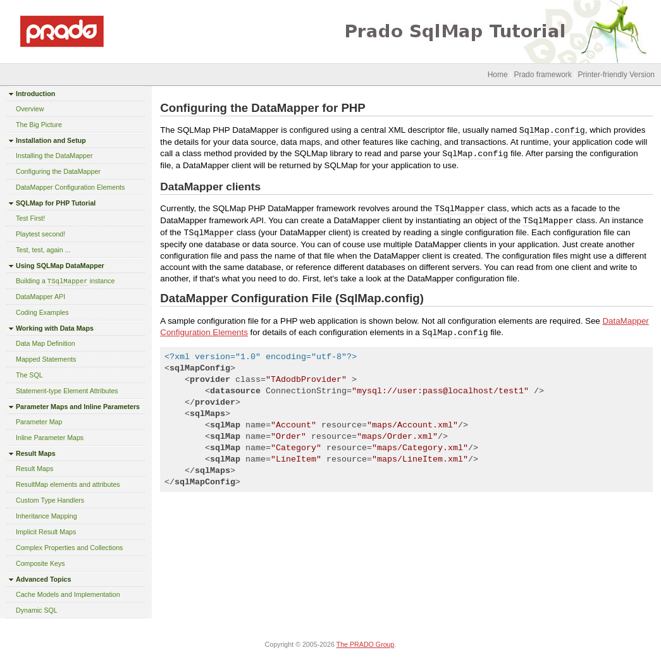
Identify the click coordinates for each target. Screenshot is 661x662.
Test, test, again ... (43, 250)
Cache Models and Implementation (68, 594)
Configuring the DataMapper (58, 171)
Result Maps (34, 468)
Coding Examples (42, 312)
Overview (30, 109)
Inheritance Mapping (46, 516)
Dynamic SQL (37, 610)
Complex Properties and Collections (69, 547)
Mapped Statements (46, 359)
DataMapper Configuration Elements (70, 187)
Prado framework (542, 74)
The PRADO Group (366, 644)
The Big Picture (39, 124)
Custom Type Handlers (50, 500)
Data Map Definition (45, 343)
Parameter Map (39, 422)
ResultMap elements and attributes (68, 484)
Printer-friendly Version (616, 74)
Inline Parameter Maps (49, 437)
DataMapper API (40, 296)
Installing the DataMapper (54, 155)
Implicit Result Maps (46, 532)
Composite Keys (40, 563)
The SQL (29, 375)
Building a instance (65, 281)
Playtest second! (40, 234)
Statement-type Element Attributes (67, 391)
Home (498, 74)
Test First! (30, 218)
